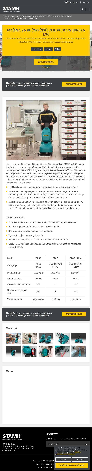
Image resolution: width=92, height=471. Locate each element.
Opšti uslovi (40, 464)
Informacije (36, 49)
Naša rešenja (15, 16)
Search (82, 9)
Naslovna (6, 16)
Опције (63, 459)
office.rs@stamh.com (9, 450)
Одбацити (80, 459)
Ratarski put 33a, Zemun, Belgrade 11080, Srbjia (17, 446)
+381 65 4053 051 (23, 448)
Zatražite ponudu (46, 62)
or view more (46, 67)
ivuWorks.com (51, 467)
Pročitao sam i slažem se (71, 465)
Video (57, 49)
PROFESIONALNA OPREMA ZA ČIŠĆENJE (33, 16)
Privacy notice (50, 464)
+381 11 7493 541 (11, 448)
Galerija (48, 49)
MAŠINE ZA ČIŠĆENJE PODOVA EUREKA (59, 16)
